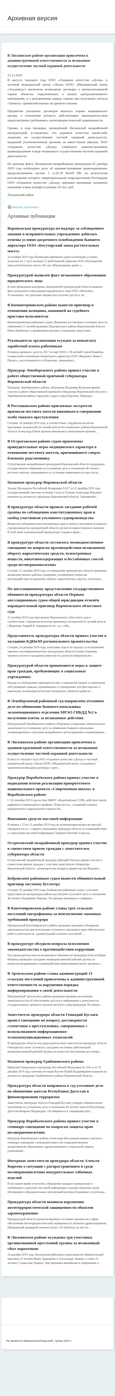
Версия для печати (26, 207)
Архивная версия (32, 18)
